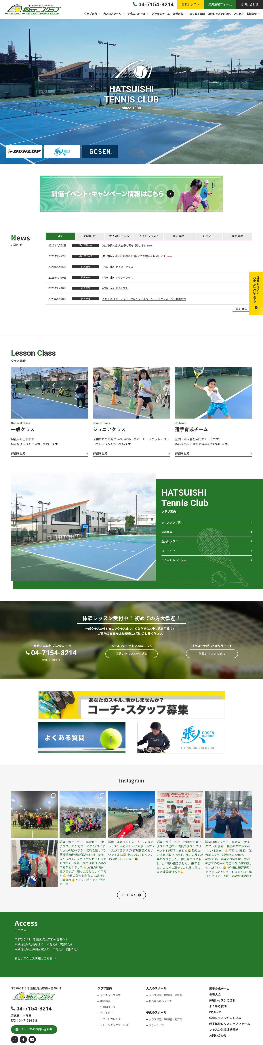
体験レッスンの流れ (222, 1000)
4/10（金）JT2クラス (115, 288)
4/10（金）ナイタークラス (117, 277)
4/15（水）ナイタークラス (117, 266)
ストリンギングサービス (114, 1025)
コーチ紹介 (168, 554)
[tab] (60, 236)
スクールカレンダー (174, 565)
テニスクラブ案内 (173, 523)
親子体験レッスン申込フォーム (229, 1024)
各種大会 (215, 995)
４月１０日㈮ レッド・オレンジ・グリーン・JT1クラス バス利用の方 (144, 299)
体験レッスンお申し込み (225, 1018)
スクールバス (156, 1025)
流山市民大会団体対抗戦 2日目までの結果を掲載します (134, 256)
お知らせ (215, 1012)
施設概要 (167, 533)
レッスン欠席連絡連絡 (223, 1030)
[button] (256, 293)
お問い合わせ (218, 1036)
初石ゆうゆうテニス (160, 1001)
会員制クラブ (170, 544)
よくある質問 (218, 1006)
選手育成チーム (219, 989)
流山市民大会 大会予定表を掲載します (124, 245)
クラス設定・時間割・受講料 (165, 995)
